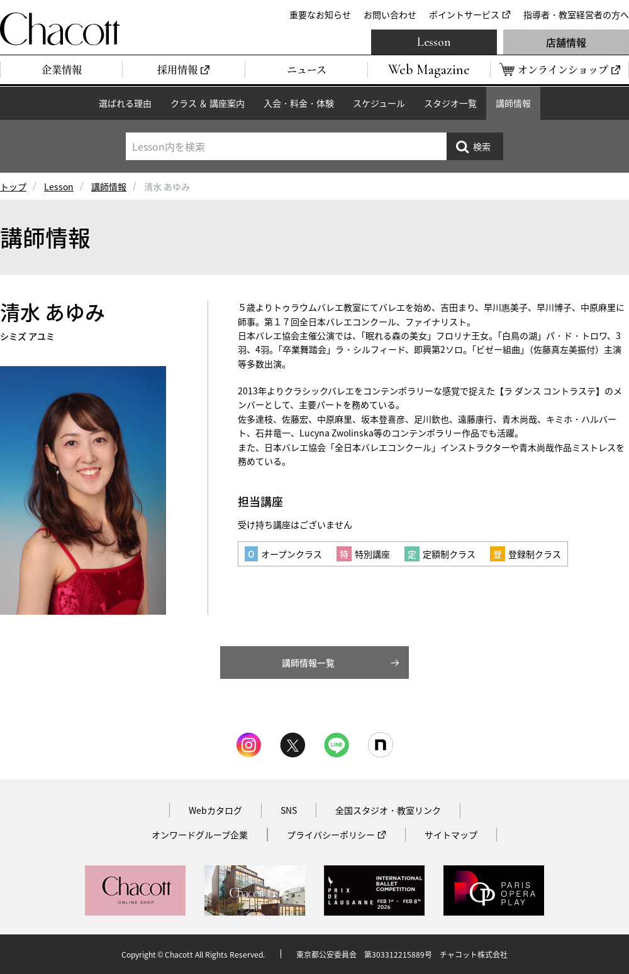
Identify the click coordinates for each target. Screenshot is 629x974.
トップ (13, 186)
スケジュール (379, 103)
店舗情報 (566, 42)
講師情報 (513, 103)
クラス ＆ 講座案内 (207, 103)
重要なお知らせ (320, 14)
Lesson (434, 42)
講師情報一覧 (308, 662)
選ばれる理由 (125, 103)
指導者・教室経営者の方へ (576, 14)
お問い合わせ (390, 14)
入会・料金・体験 (299, 103)
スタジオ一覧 (450, 103)
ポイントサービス (464, 14)
